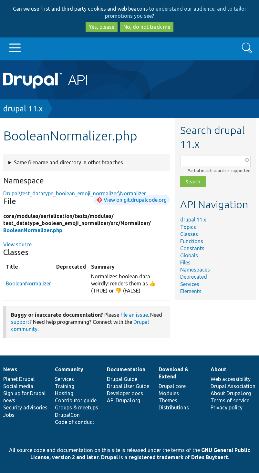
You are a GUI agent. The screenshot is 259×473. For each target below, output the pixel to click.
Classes (189, 234)
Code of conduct (74, 422)
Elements (191, 291)
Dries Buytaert (209, 457)
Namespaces (195, 269)
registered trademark (156, 457)
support (20, 322)
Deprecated (193, 277)
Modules (169, 393)
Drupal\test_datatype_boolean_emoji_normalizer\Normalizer (74, 193)
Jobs (9, 415)
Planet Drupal (19, 379)
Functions (191, 241)
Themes (168, 400)
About (218, 369)
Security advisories (25, 407)
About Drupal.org (231, 393)
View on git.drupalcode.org (135, 200)
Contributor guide (76, 400)
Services (189, 284)
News (10, 369)
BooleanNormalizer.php (32, 230)
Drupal (109, 457)
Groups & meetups (76, 407)
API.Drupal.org (123, 400)
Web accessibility (231, 379)
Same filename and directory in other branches (68, 162)
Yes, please (101, 27)
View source (17, 244)
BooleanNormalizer (28, 283)
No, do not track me (146, 27)
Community (69, 369)
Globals (189, 255)
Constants (192, 248)
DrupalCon (67, 415)
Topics (188, 227)
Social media (18, 386)
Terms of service (230, 400)
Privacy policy (227, 407)
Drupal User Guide (128, 386)
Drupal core (172, 386)
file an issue (134, 315)
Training (64, 386)
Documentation (126, 369)
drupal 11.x (23, 108)
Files (185, 262)
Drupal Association (233, 386)
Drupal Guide (122, 379)
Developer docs (125, 393)
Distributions (174, 407)
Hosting (64, 393)
